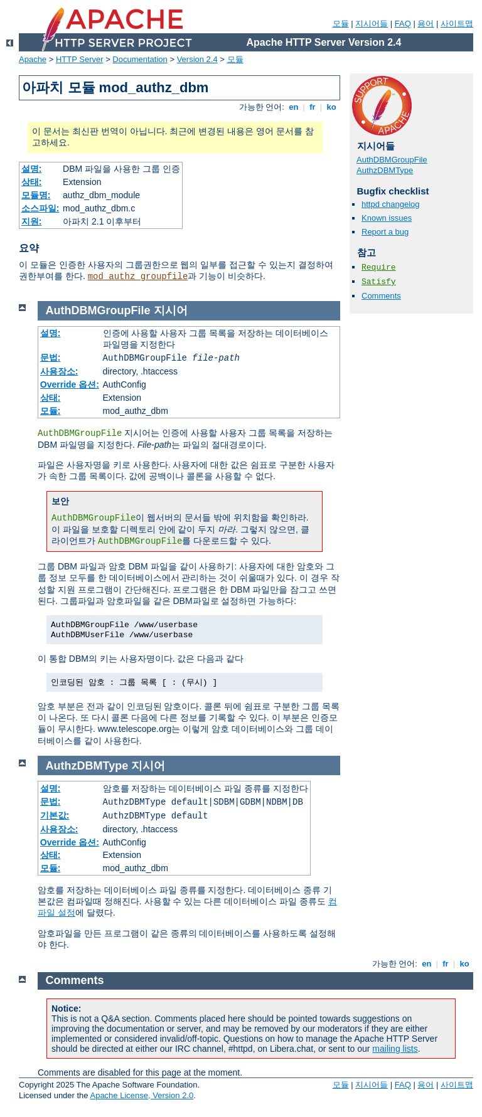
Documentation (139, 59)
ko (331, 107)
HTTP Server (80, 59)
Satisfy (379, 282)
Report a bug (385, 231)
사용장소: (59, 371)
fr (313, 107)
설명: (31, 169)
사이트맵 (457, 23)
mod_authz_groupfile (138, 277)
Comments (381, 295)
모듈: (50, 411)
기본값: (55, 815)
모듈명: (36, 195)
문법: (50, 357)
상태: (31, 182)
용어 (425, 23)
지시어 (171, 310)
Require (379, 267)
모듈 (341, 23)
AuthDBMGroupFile (391, 159)
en (294, 107)
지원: (31, 221)
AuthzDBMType (384, 170)
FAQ (403, 23)
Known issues (387, 218)
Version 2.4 (197, 59)
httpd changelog (391, 204)
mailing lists (394, 1049)
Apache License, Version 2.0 (141, 1095)
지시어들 (371, 23)
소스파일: (40, 208)
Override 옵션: (69, 384)
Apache (32, 59)
